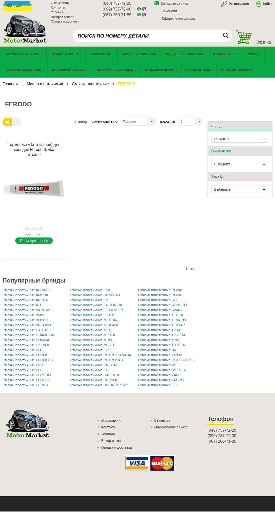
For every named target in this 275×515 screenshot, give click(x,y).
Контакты (58, 10)
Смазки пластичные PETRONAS (96, 364)
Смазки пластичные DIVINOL (26, 349)
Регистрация (238, 6)
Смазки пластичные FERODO (26, 379)
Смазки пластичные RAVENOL (95, 379)
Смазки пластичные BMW (23, 319)
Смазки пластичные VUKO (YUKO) (166, 364)
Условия (57, 14)
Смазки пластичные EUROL (25, 359)
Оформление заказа (178, 21)
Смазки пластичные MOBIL (92, 334)
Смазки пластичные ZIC (157, 389)
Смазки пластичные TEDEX (160, 319)
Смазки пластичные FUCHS (25, 389)
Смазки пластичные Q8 (89, 374)
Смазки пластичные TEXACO (162, 324)
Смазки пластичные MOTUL (93, 339)
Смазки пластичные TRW (159, 344)
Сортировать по (105, 125)
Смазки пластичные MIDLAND (94, 329)
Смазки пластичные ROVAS (161, 294)
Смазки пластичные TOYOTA (162, 339)
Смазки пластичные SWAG (160, 314)
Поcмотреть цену (34, 244)
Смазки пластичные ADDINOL (26, 294)
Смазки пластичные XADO (160, 379)
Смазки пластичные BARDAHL (27, 314)
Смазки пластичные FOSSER (26, 384)
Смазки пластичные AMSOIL (25, 299)
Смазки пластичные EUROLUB (27, 364)
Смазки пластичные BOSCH (25, 324)
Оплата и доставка (65, 24)
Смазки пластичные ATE (22, 309)
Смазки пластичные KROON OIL (96, 309)
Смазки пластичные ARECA (25, 304)
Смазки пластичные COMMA (25, 344)
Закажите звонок (171, 6)
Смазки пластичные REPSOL (94, 384)
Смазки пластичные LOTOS (92, 319)
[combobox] (152, 38)
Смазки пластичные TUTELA (161, 349)
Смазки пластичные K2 (89, 304)
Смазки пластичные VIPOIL (160, 359)
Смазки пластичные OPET (91, 354)
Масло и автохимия (45, 87)
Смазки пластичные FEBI (23, 374)
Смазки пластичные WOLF (160, 369)
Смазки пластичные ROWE (160, 299)
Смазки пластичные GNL (90, 294)
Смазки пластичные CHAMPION (28, 339)
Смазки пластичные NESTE (92, 349)
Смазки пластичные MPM (91, 344)
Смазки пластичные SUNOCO (162, 309)
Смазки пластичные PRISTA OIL (96, 369)
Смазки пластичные (91, 87)
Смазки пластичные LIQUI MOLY (96, 314)
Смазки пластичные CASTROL (27, 334)
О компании (60, 5)
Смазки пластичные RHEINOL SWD (99, 389)
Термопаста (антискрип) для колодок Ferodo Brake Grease (34, 153)
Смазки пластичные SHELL (160, 304)
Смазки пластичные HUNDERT (95, 299)
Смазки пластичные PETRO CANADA (100, 359)
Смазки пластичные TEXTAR (161, 329)
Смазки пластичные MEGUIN (94, 324)
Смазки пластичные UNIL (159, 354)
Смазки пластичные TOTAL (160, 334)
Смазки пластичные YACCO (161, 384)
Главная (10, 87)
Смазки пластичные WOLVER (162, 374)
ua (18, 8)
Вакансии (169, 13)
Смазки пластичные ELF (22, 354)
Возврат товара (62, 19)
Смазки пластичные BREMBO (26, 329)
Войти (267, 6)
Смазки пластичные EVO (22, 369)
